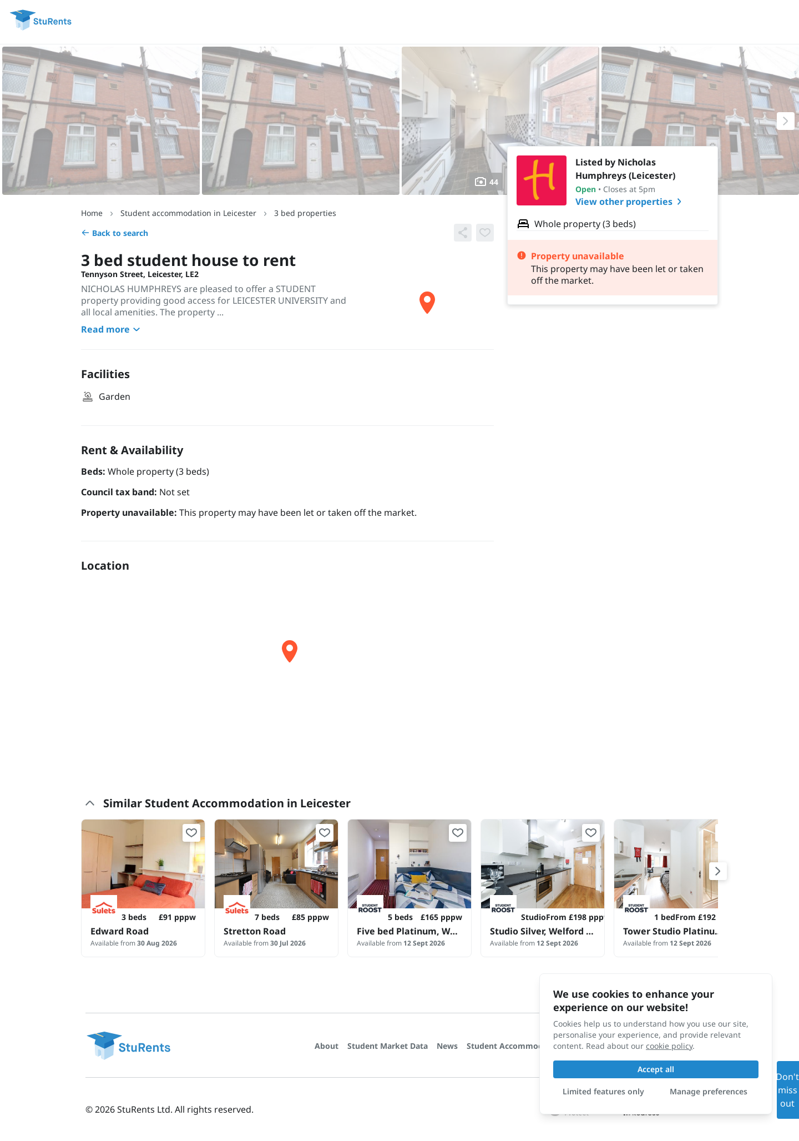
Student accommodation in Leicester (188, 213)
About (326, 1046)
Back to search (114, 233)
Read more (112, 329)
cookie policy (669, 1046)
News (447, 1046)
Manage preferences (708, 1091)
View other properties (630, 201)
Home (92, 213)
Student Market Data (387, 1046)
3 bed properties (305, 213)
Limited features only (603, 1091)
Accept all (656, 1069)
